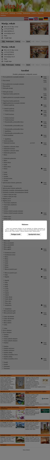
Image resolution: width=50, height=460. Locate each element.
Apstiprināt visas (34, 234)
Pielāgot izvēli (15, 234)
